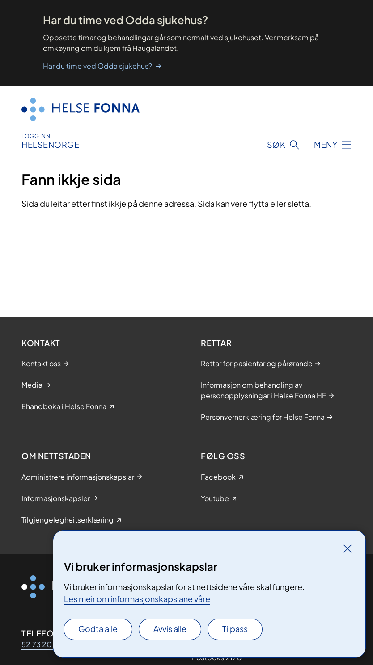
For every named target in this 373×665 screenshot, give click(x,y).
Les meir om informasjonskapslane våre (137, 599)
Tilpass (235, 628)
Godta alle (98, 628)
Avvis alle (169, 628)
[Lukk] (347, 548)
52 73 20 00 (42, 644)
